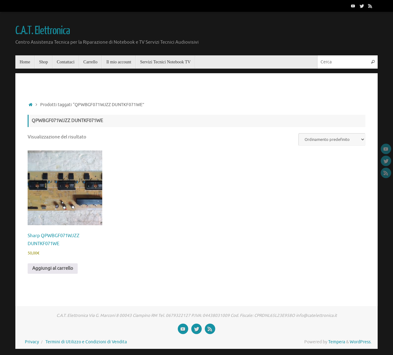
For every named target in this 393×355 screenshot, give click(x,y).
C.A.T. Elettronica (42, 31)
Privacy (32, 342)
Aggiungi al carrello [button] (52, 268)
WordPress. (361, 342)
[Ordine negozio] (331, 139)
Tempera (336, 342)
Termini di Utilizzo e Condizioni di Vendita (86, 342)
